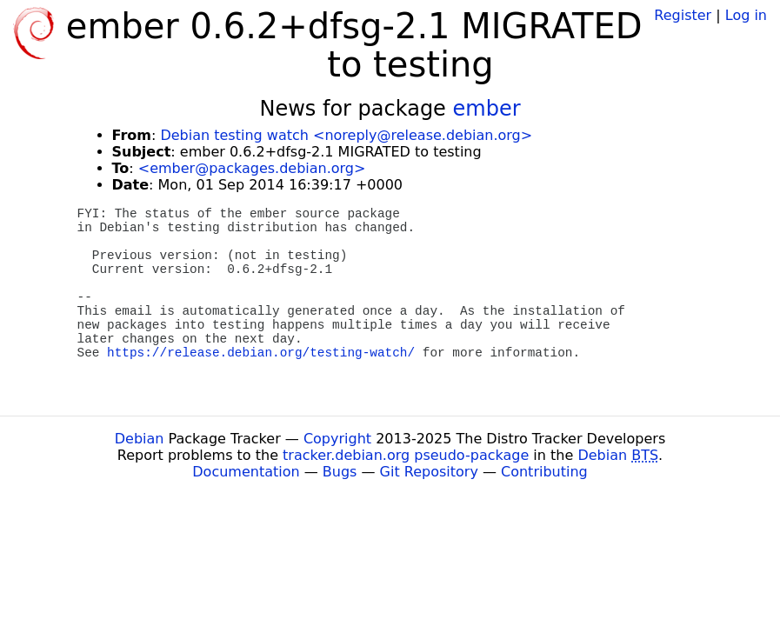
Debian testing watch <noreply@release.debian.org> (346, 135)
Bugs (340, 471)
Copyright (337, 438)
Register (682, 15)
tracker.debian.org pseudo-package (406, 455)
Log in (746, 15)
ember (487, 109)
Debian (139, 438)
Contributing (544, 471)
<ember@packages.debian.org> (252, 168)
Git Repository (429, 471)
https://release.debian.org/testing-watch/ (261, 353)
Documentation (245, 471)
